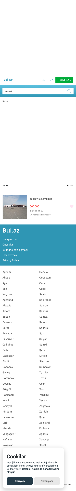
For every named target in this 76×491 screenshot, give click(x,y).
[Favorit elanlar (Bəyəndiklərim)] (50, 82)
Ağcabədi (7, 299)
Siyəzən (44, 361)
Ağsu (5, 283)
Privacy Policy (10, 260)
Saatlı (42, 294)
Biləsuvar (7, 339)
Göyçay (6, 383)
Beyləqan (7, 333)
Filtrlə (70, 186)
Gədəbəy (7, 366)
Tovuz (42, 378)
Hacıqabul (8, 394)
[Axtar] (70, 91)
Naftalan (7, 439)
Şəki (41, 333)
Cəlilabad (7, 344)
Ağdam (6, 272)
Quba (42, 283)
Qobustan (45, 277)
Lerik (5, 422)
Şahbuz (43, 311)
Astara (6, 311)
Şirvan (43, 355)
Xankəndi (44, 422)
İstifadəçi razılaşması (15, 249)
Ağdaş (6, 277)
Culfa (5, 350)
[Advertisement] (38, 38)
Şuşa (42, 417)
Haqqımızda (9, 239)
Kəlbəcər (44, 428)
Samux (43, 322)
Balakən (7, 322)
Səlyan (43, 339)
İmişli (5, 400)
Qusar (42, 288)
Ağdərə (43, 433)
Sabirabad (45, 299)
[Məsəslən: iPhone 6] (38, 91)
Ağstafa (7, 305)
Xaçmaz (7, 294)
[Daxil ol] (42, 82)
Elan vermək (9, 255)
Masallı (6, 428)
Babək (6, 316)
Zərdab (43, 411)
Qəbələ (43, 272)
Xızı (41, 389)
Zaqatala (44, 406)
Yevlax (43, 400)
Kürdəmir (7, 411)
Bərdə (6, 327)
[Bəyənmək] (52, 207)
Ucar (42, 383)
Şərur (42, 350)
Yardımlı (44, 394)
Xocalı (43, 445)
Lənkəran (8, 417)
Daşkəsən (8, 355)
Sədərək (44, 327)
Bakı (5, 288)
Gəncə (6, 372)
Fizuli (5, 361)
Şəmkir (43, 344)
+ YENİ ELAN (64, 80)
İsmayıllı (7, 406)
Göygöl (6, 389)
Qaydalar (7, 244)
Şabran (43, 305)
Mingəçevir (8, 433)
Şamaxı (43, 316)
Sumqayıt (45, 366)
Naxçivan (7, 445)
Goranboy (8, 378)
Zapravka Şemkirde (41, 199)
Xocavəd (44, 439)
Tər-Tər (44, 372)
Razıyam (20, 481)
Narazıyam (47, 481)
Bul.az (7, 80)
